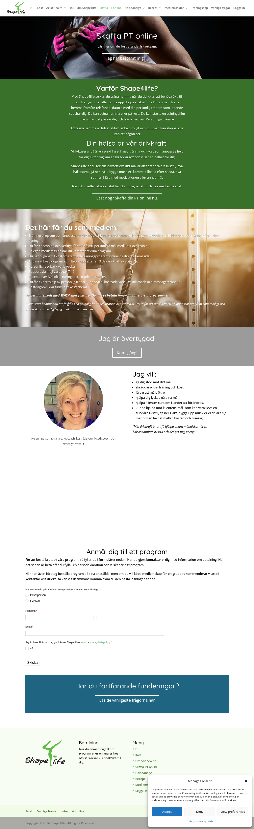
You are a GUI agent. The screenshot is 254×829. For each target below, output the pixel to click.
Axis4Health (54, 8)
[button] (246, 781)
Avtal (211, 821)
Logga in (239, 8)
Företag (32, 600)
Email (29, 626)
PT (32, 8)
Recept (153, 8)
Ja (29, 648)
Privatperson (35, 595)
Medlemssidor (174, 8)
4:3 (72, 8)
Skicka (32, 663)
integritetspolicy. (101, 642)
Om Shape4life (86, 8)
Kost (40, 8)
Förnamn (31, 611)
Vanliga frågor (220, 8)
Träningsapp (199, 8)
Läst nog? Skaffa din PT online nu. (127, 198)
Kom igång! (127, 352)
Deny (199, 812)
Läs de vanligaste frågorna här (127, 700)
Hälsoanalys (133, 8)
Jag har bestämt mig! (125, 58)
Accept (167, 812)
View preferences (232, 812)
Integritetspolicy (197, 821)
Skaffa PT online (110, 8)
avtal (84, 642)
